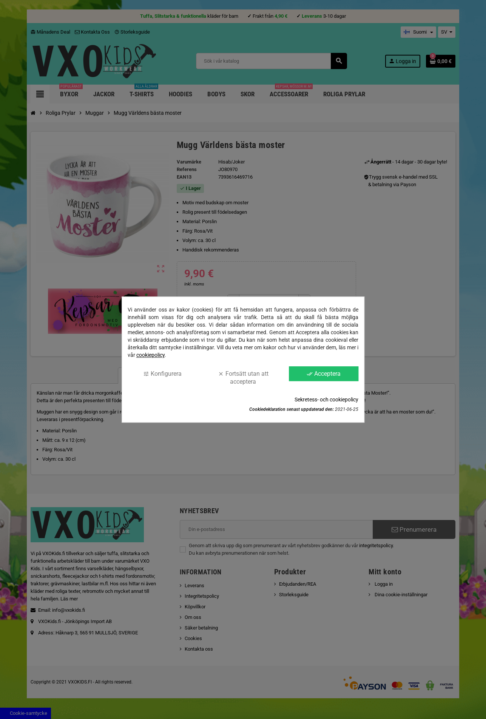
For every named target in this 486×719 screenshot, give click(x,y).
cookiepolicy (150, 355)
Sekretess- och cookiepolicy (326, 400)
